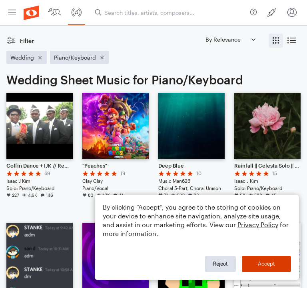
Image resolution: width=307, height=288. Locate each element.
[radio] (276, 41)
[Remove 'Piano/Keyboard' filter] (79, 57)
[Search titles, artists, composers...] (170, 12)
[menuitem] (12, 12)
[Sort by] (230, 39)
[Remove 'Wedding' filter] (26, 57)
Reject (220, 263)
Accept (266, 263)
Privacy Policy (257, 224)
